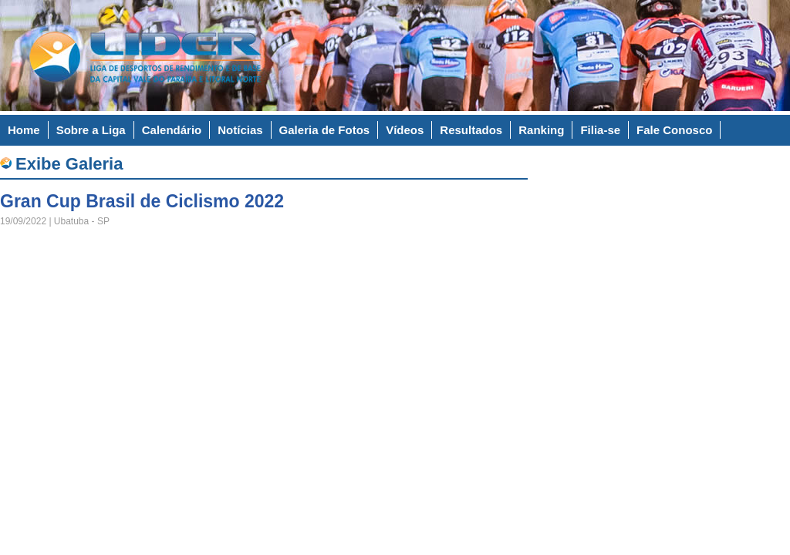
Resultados (471, 129)
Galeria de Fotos (324, 129)
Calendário (172, 129)
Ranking (541, 129)
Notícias (240, 129)
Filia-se (600, 129)
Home (24, 129)
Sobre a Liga (91, 129)
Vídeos (405, 129)
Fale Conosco (674, 129)
